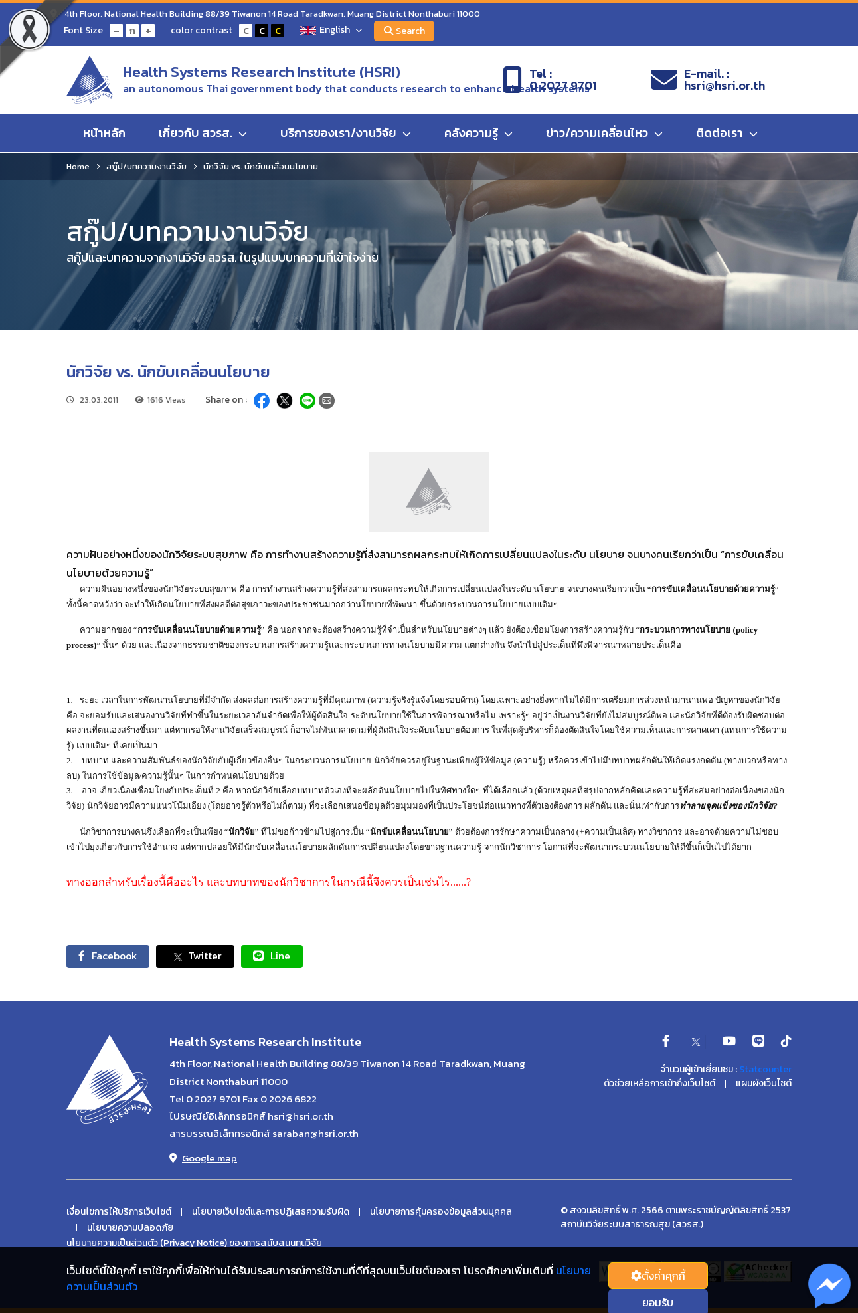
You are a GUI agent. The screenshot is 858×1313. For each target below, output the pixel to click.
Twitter (200, 956)
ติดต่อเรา (727, 134)
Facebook (110, 956)
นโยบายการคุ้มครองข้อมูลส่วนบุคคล (441, 1213)
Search (405, 31)
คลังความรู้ (478, 134)
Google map (203, 1158)
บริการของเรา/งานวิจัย (345, 134)
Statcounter (765, 1070)
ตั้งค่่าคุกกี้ (658, 1276)
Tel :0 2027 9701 (550, 80)
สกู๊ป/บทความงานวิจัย (146, 166)
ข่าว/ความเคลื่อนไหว (604, 134)
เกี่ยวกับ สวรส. (203, 134)
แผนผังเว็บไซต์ (764, 1084)
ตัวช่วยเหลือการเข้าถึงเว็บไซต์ (659, 1084)
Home (78, 166)
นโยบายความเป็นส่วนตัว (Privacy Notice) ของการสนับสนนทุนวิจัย (194, 1244)
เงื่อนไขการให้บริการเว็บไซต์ (118, 1213)
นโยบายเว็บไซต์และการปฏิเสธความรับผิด (270, 1213)
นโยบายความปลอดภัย (130, 1228)
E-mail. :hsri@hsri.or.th (708, 80)
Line (279, 956)
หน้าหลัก (104, 134)
